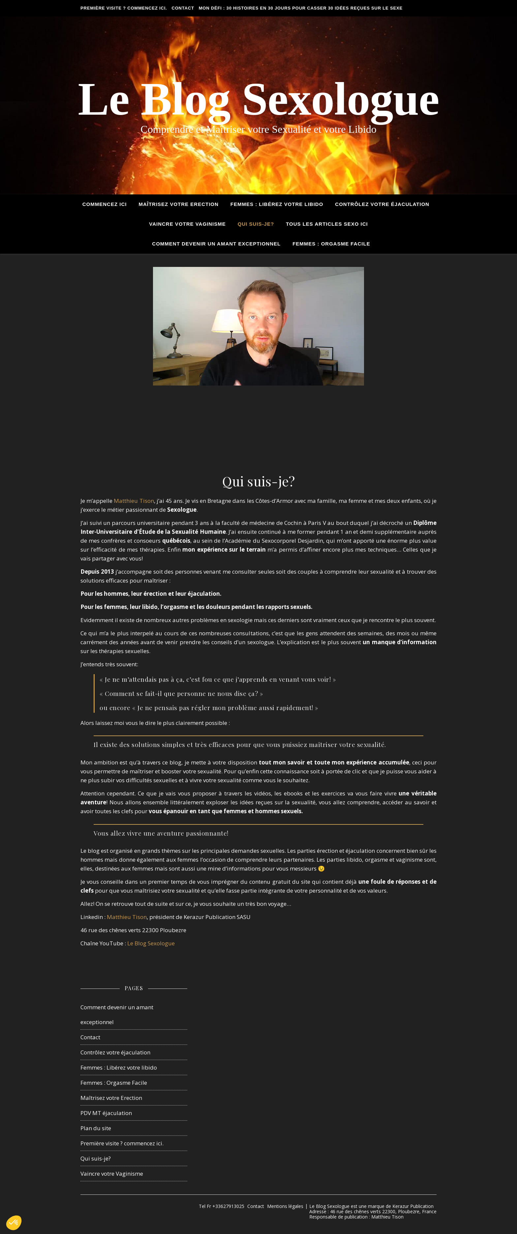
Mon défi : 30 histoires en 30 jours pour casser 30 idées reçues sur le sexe (301, 8)
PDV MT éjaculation (106, 1113)
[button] (14, 1223)
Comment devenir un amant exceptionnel (216, 243)
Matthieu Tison (134, 500)
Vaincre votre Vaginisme (187, 224)
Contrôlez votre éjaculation (382, 204)
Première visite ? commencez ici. (123, 8)
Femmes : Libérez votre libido (118, 1067)
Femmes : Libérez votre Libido (276, 204)
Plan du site (95, 1128)
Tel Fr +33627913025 (221, 1206)
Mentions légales (285, 1206)
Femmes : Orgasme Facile (331, 243)
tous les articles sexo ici (327, 224)
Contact (183, 8)
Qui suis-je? (256, 224)
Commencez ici (104, 204)
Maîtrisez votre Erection (178, 204)
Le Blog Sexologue (258, 99)
